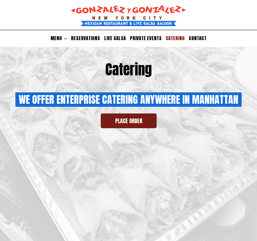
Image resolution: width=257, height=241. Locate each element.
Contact (197, 38)
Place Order (128, 121)
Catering (175, 38)
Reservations (85, 38)
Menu (59, 38)
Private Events (146, 38)
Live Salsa (115, 38)
